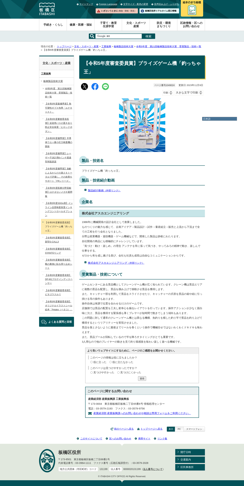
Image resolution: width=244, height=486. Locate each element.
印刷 (165, 92)
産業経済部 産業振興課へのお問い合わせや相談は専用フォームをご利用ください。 (142, 413)
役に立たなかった (122, 362)
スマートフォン (194, 429)
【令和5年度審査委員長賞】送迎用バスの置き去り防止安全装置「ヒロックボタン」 (58, 125)
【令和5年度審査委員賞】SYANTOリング (58, 251)
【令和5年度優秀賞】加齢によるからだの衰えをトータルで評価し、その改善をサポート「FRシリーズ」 (58, 174)
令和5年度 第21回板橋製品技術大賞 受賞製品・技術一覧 (168, 46)
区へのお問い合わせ (120, 438)
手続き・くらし (53, 24)
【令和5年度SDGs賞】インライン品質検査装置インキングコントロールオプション (59, 209)
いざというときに (118, 11)
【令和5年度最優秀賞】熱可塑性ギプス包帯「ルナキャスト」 (58, 107)
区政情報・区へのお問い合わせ (191, 24)
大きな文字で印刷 (187, 92)
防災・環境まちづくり (164, 24)
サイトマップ (86, 4)
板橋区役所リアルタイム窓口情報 (160, 11)
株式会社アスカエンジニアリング (116, 262)
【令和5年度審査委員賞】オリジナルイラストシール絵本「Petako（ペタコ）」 (58, 305)
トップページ (64, 46)
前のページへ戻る (124, 429)
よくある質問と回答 (60, 321)
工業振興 (106, 46)
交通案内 (185, 459)
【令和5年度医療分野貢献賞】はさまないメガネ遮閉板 (58, 192)
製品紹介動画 (104, 190)
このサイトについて (91, 438)
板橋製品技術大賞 (123, 46)
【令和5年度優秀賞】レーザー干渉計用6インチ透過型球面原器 (58, 157)
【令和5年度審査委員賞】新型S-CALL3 (58, 239)
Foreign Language (108, 4)
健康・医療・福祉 (81, 24)
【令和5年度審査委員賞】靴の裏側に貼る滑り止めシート (58, 264)
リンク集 (162, 438)
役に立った (99, 362)
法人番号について (153, 469)
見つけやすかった (103, 372)
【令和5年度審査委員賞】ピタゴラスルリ (58, 292)
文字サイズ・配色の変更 (135, 4)
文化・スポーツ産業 (136, 24)
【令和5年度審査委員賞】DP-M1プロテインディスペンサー (58, 279)
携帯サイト (144, 438)
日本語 (206, 118)
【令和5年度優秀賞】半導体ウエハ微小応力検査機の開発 (58, 142)
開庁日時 (185, 452)
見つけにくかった (130, 372)
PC (179, 429)
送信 (142, 378)
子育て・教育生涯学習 (108, 24)
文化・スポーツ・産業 (86, 46)
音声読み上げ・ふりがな (166, 4)
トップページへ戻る (151, 429)
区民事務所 (187, 467)
